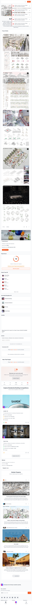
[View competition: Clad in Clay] (16, 431)
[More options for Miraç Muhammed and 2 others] (28, 528)
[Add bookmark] (26, 422)
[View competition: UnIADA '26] (16, 401)
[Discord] (2, 597)
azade (8, 551)
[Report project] (28, 383)
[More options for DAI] (28, 480)
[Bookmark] (26, 227)
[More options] (29, 227)
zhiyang (9, 503)
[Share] (24, 227)
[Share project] (22, 383)
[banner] (16, 240)
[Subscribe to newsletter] (29, 593)
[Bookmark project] (10, 383)
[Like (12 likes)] (3, 227)
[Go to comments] (16, 383)
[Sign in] (29, 2)
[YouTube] (4, 597)
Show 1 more (16, 291)
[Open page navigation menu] (26, 602)
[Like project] (4, 383)
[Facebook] (18, 597)
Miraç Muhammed (10, 527)
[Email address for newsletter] (14, 593)
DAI (5, 480)
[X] (7, 597)
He (6, 503)
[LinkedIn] (12, 597)
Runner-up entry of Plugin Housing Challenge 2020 (16, 266)
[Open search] (25, 2)
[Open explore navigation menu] (6, 602)
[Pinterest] (10, 597)
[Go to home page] (16, 603)
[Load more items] (16, 576)
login (12, 349)
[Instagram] (15, 597)
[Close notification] (29, 6)
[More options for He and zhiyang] (28, 504)
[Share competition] (28, 422)
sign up (15, 349)
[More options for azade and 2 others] (28, 551)
